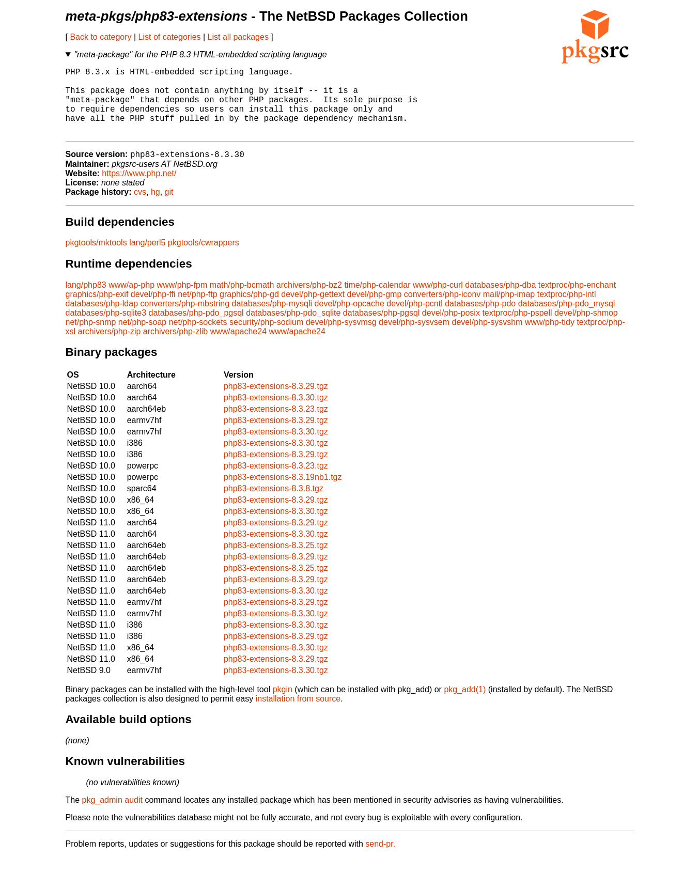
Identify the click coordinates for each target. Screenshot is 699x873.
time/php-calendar (377, 301)
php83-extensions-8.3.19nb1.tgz (283, 493)
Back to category (100, 37)
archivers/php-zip (109, 347)
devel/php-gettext (313, 310)
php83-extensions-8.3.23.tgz (276, 424)
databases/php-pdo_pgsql (196, 328)
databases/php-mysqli (271, 319)
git (169, 208)
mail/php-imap (509, 310)
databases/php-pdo (480, 319)
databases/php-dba (500, 301)
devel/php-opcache (349, 319)
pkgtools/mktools (96, 258)
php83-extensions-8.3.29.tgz (276, 402)
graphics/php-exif (97, 310)
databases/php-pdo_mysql (566, 319)
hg (155, 208)
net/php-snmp (91, 338)
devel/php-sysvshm (487, 338)
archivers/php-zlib (175, 347)
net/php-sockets (198, 338)
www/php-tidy (549, 338)
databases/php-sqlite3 (106, 328)
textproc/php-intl (566, 310)
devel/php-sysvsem (414, 338)
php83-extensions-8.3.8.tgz (273, 504)
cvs (140, 208)
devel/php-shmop (586, 328)
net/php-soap (142, 338)
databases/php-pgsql (381, 328)
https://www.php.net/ (139, 189)
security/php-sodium (266, 338)
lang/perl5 (147, 258)
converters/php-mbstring (185, 319)
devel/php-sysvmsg (341, 338)
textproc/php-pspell (517, 328)
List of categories (169, 37)
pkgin (282, 705)
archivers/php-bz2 (309, 301)
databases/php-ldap (102, 319)
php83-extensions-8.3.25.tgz (276, 561)
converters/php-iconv (442, 310)
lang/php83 (86, 301)
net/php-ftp (198, 310)
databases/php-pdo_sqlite (293, 328)
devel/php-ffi (153, 310)
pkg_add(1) (465, 705)
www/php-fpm (182, 301)
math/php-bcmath (242, 301)
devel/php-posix (451, 328)
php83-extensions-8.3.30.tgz (276, 413)
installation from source (298, 714)
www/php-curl (438, 301)
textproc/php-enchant (577, 301)
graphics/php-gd (249, 310)
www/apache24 (238, 347)
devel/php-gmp (374, 310)
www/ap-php (131, 301)
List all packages (238, 37)
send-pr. (380, 859)
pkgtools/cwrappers (203, 258)
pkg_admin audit (112, 816)
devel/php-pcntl (414, 319)
